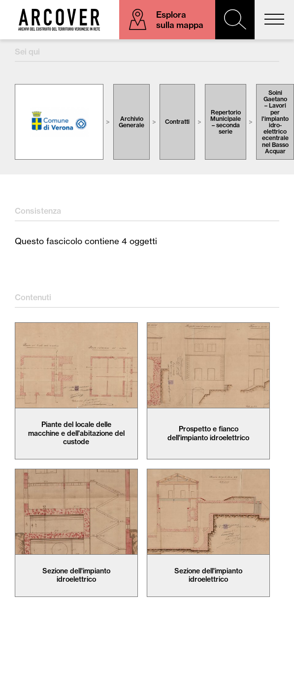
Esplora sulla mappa (179, 19)
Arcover (59, 19)
